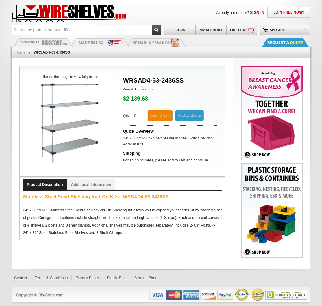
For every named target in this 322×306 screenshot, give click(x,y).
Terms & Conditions (51, 278)
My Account (210, 30)
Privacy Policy (87, 278)
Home (20, 52)
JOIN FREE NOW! (288, 12)
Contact (20, 278)
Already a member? (240, 12)
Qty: (126, 116)
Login (179, 30)
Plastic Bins (43, 42)
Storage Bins (145, 278)
